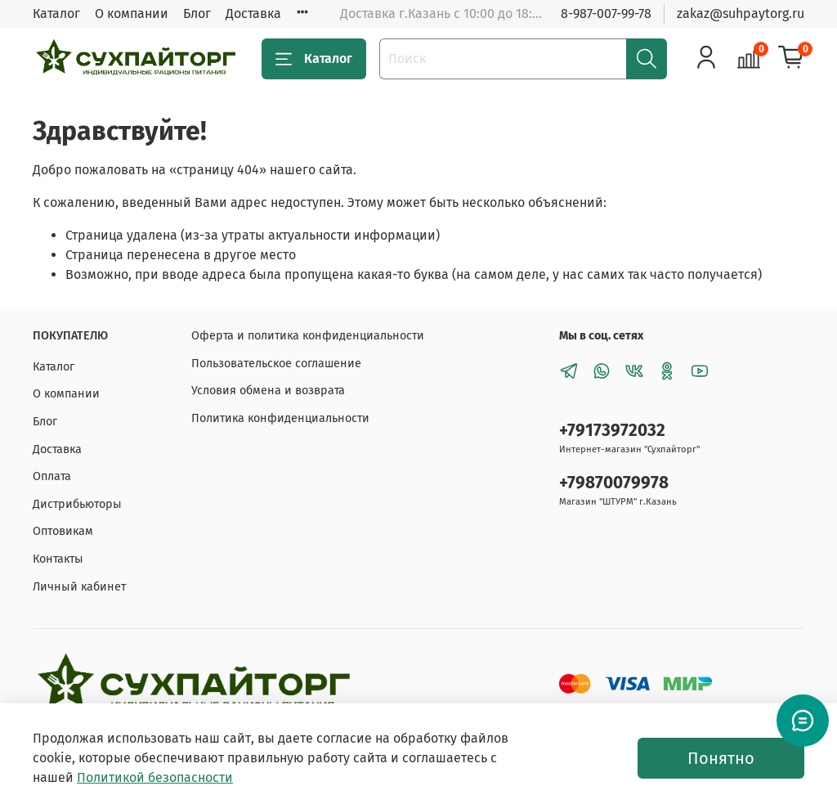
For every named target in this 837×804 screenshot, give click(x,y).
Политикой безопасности (155, 777)
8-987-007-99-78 (606, 13)
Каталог (56, 13)
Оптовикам (63, 531)
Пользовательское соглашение (276, 364)
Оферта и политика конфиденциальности (307, 336)
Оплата (52, 476)
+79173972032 (612, 430)
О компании (131, 13)
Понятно (720, 758)
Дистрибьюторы (77, 504)
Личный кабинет (79, 587)
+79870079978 (614, 483)
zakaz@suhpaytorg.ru (740, 13)
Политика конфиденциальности (280, 418)
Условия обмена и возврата (268, 391)
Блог (197, 13)
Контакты (58, 559)
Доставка (253, 13)
